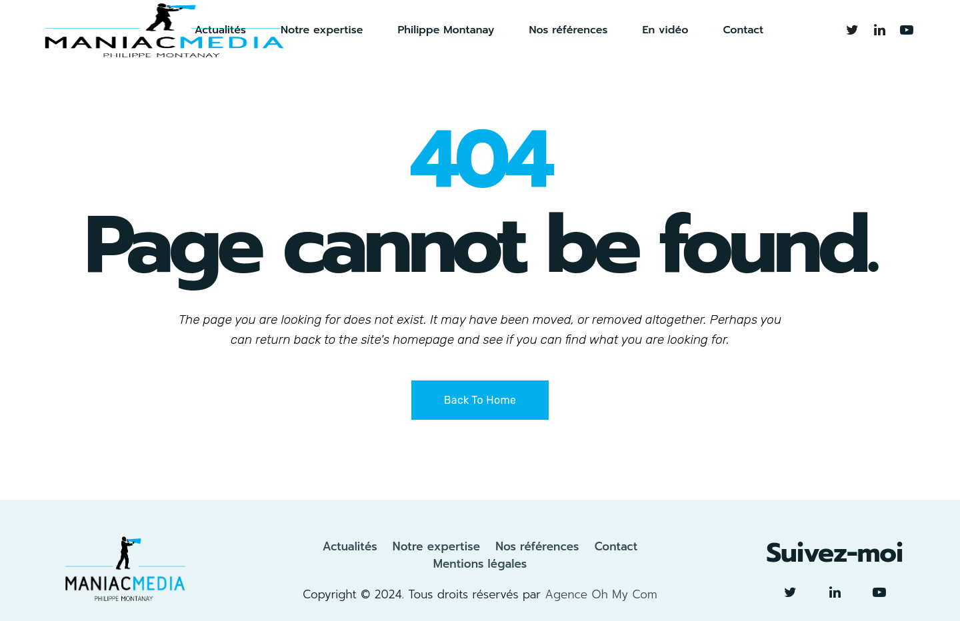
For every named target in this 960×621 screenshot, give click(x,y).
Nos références (537, 546)
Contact (616, 546)
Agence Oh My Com (601, 594)
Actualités (350, 546)
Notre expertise (436, 546)
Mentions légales (480, 563)
